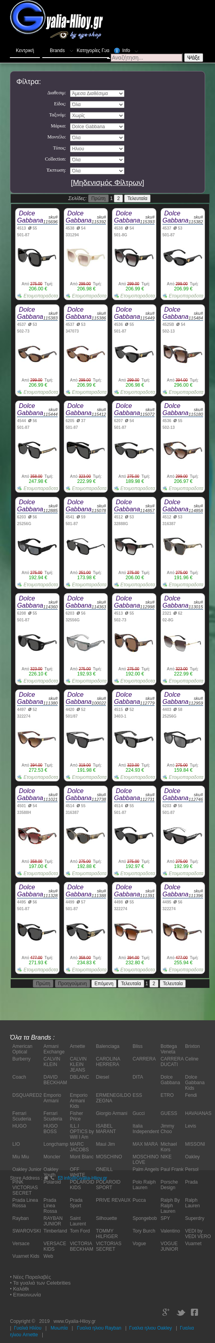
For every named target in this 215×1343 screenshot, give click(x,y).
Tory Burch (143, 1231)
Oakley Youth (50, 1172)
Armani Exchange (53, 1049)
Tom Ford (80, 1231)
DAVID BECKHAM (55, 1079)
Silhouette (106, 1218)
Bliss (137, 1046)
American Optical (22, 1049)
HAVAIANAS (198, 1113)
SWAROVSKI (26, 1231)
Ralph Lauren (192, 1202)
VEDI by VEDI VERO (198, 1233)
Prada (191, 1182)
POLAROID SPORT (108, 1184)
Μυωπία (59, 1328)
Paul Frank (171, 1169)
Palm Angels (145, 1169)
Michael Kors (168, 1146)
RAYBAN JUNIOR (52, 1221)
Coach (19, 1077)
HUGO (19, 1126)
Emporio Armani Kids (79, 1100)
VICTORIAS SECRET (108, 1246)
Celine (191, 1059)
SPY (165, 1218)
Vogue (139, 1243)
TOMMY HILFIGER (107, 1233)
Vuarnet (193, 1243)
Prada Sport (76, 1202)
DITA (137, 1077)
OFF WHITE (77, 1172)
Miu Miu (20, 1157)
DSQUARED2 (27, 1095)
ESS (137, 1095)
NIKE (166, 1157)
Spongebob (144, 1218)
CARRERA (144, 1059)
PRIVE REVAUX (113, 1200)
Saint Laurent (78, 1221)
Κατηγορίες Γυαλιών (93, 49)
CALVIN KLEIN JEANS (78, 1064)
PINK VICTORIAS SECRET (25, 1187)
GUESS (168, 1113)
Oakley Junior (26, 1169)
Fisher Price (76, 1116)
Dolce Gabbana (170, 1079)
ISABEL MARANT (106, 1128)
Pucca (138, 1200)
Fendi (191, 1095)
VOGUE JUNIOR (169, 1246)
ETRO (167, 1095)
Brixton (192, 1046)
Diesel (102, 1077)
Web (48, 1256)
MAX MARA (145, 1144)
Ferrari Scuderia (21, 1116)
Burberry (21, 1059)
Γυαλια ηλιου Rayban (99, 1328)
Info (127, 49)
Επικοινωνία (27, 1295)
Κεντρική (25, 50)
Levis (190, 1126)
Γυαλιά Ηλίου (27, 1328)
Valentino (170, 1231)
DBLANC (79, 1077)
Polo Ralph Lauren (144, 1184)
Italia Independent (145, 1128)
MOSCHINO (109, 1157)
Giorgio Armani (111, 1113)
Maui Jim (105, 1144)
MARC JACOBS (79, 1146)
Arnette (77, 1046)
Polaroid (52, 1182)
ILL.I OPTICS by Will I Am (82, 1131)
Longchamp (55, 1144)
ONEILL (104, 1169)
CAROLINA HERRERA (108, 1061)
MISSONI (195, 1144)
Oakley (192, 1157)
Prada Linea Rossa (25, 1202)
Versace (20, 1243)
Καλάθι (21, 1289)
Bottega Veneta (168, 1049)
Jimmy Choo (167, 1128)
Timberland (55, 1231)
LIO (16, 1144)
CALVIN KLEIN (51, 1061)
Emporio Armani (52, 1098)
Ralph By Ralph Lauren (170, 1205)
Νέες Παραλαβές (32, 1277)
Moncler (51, 1157)
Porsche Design (169, 1184)
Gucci (138, 1113)
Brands (62, 49)
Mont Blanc (82, 1157)
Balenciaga (107, 1046)
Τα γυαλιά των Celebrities (42, 1283)
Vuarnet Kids (25, 1256)
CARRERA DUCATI (171, 1061)
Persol (191, 1169)
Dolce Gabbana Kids (194, 1082)
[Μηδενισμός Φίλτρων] (107, 182)
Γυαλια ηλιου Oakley (150, 1328)
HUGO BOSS (50, 1128)
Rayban (20, 1218)
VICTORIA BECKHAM (81, 1246)
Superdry (194, 1218)
